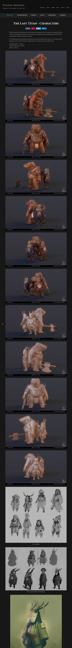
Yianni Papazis (14, 5)
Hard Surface (52, 15)
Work (48, 7)
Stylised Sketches (22, 15)
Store (68, 7)
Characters (9, 15)
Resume (53, 7)
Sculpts (42, 15)
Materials (63, 15)
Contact (63, 7)
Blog (58, 7)
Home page (43, 7)
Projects (33, 15)
